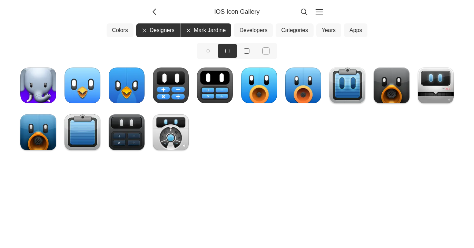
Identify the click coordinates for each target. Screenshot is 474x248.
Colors (120, 30)
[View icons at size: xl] (266, 51)
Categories (294, 30)
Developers (253, 30)
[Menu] (319, 12)
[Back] (155, 12)
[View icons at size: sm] (208, 51)
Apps (355, 30)
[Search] (304, 12)
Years (329, 30)
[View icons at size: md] (227, 51)
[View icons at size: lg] (246, 51)
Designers (158, 30)
